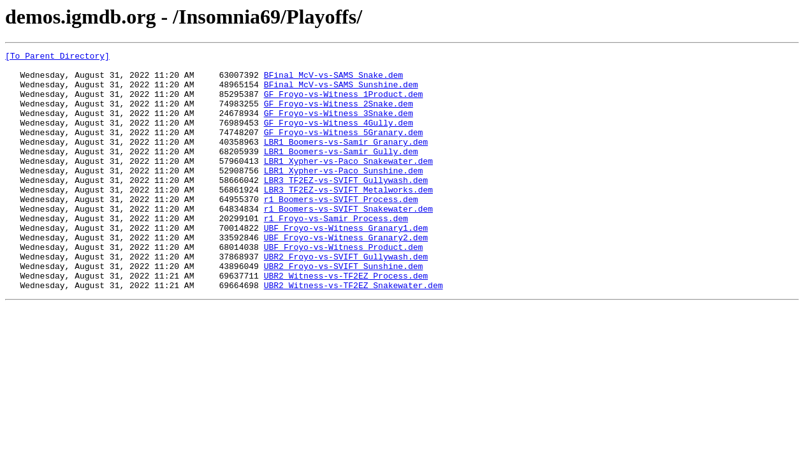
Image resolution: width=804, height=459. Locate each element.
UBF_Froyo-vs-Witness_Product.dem (343, 287)
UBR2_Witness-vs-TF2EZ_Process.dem (346, 321)
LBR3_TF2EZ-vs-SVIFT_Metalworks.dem (348, 218)
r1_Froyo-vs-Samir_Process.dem (336, 252)
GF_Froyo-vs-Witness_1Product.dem (343, 103)
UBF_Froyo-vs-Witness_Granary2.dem (346, 275)
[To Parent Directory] (57, 57)
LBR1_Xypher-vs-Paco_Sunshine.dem (343, 195)
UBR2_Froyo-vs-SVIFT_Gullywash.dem (346, 298)
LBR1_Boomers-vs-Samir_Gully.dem (341, 172)
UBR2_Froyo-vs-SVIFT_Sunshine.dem (343, 310)
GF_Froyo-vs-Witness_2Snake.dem (338, 114)
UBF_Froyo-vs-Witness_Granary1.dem (346, 264)
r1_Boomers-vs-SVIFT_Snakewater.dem (348, 241)
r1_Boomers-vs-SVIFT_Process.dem (341, 229)
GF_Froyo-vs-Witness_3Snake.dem (338, 126)
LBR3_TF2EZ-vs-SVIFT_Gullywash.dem (346, 206)
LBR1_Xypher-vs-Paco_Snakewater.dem (348, 183)
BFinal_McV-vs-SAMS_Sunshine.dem (341, 92)
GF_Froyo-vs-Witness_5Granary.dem (343, 149)
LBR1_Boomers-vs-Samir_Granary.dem (346, 160)
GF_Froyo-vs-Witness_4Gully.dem (338, 137)
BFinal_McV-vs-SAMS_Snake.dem (333, 80)
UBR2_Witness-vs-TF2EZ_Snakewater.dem (353, 333)
